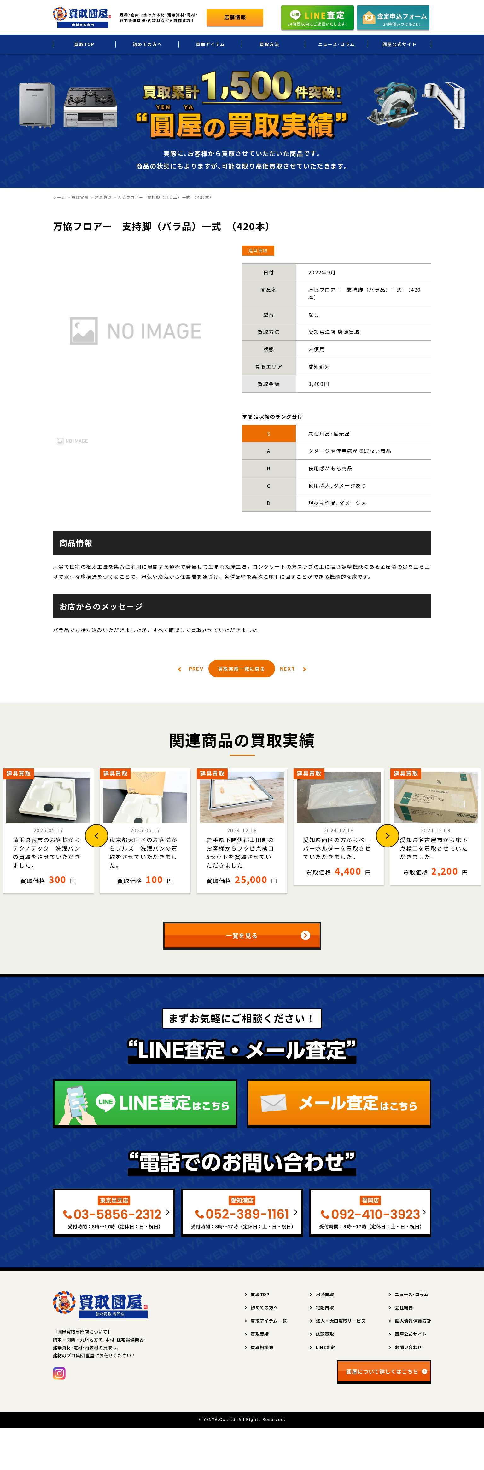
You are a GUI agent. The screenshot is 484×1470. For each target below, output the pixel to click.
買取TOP (84, 44)
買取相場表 (262, 1350)
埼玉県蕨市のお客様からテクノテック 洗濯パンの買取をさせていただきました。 (47, 853)
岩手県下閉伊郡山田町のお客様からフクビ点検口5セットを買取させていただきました (240, 853)
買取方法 (269, 44)
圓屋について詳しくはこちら (382, 1374)
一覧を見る (242, 936)
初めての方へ (147, 44)
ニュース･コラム (336, 44)
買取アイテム (210, 44)
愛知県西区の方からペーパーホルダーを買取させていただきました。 (337, 848)
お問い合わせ (408, 1350)
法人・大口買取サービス (341, 1323)
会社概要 (404, 1310)
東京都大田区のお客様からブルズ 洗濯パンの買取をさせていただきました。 (143, 853)
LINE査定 (325, 1350)
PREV (195, 669)
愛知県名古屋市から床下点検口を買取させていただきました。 (434, 848)
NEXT (287, 669)
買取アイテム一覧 (269, 1323)
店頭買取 (325, 1336)
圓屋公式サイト (399, 44)
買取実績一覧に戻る (241, 668)
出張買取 (325, 1297)
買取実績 (260, 1336)
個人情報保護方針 (413, 1323)
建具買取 (258, 250)
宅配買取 (325, 1310)
